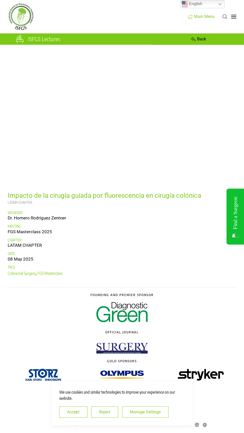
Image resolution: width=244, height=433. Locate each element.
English (192, 4)
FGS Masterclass (50, 273)
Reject (104, 411)
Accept (73, 411)
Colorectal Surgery (22, 273)
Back (198, 39)
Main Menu (201, 16)
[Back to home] (21, 16)
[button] (224, 16)
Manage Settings (145, 411)
